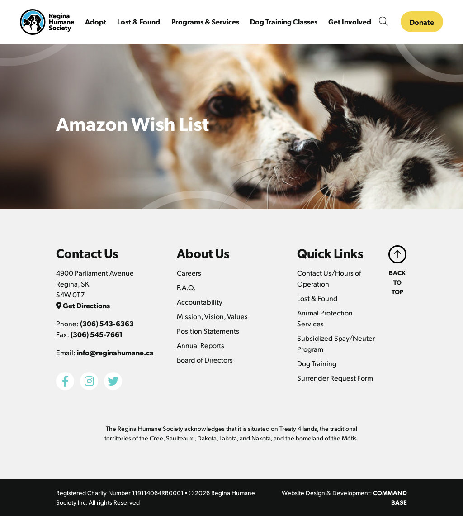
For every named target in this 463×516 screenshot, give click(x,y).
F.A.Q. (186, 287)
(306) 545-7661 (97, 334)
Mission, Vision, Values (212, 316)
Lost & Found (317, 298)
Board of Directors (205, 359)
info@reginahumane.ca (115, 352)
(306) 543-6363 (107, 323)
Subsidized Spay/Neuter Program (336, 343)
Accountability (199, 301)
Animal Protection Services (325, 318)
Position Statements (208, 330)
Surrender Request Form (335, 377)
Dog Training (316, 363)
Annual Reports (200, 345)
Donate (422, 22)
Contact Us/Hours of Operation (329, 278)
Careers (189, 272)
